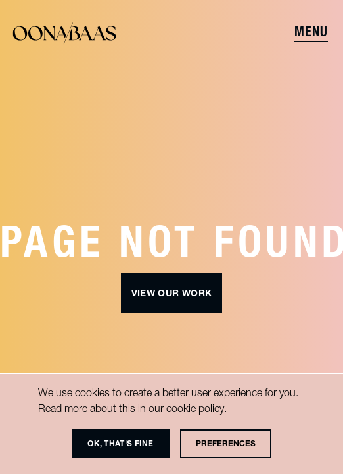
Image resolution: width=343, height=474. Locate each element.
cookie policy (195, 408)
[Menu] (312, 34)
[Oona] (64, 34)
